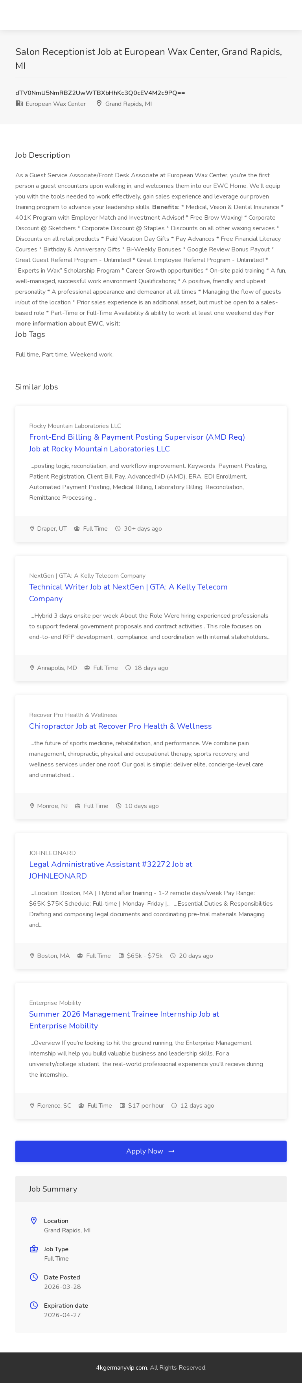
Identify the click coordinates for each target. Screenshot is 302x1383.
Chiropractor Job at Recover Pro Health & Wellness (120, 726)
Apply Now (151, 1151)
